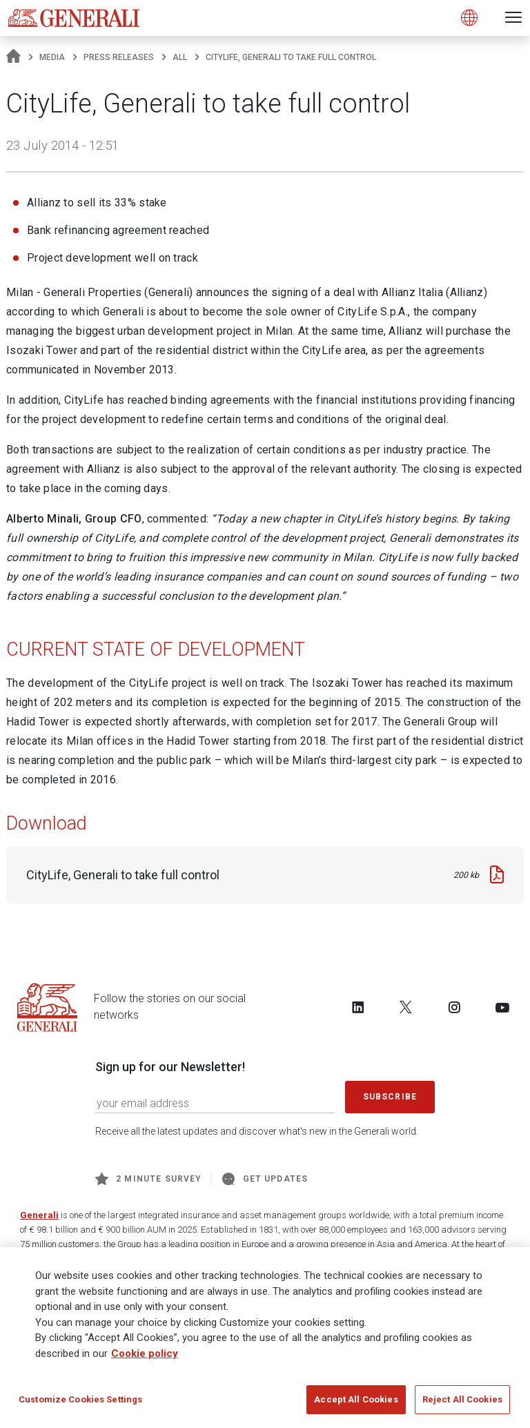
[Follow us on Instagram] (454, 1007)
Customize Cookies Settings (80, 1403)
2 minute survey (148, 1179)
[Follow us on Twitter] (405, 1007)
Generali (39, 1215)
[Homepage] (13, 57)
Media (52, 57)
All (180, 57)
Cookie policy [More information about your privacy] (144, 1357)
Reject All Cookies (462, 1403)
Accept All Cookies (356, 1403)
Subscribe (390, 1097)
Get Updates (265, 1179)
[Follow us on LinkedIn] (358, 1007)
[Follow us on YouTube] (502, 1007)
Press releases (119, 57)
